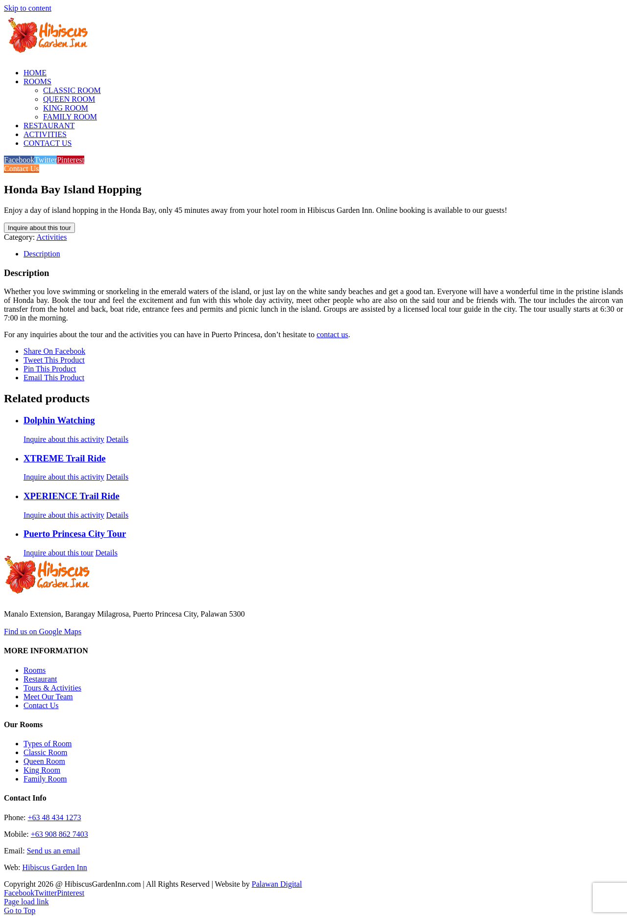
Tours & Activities (52, 688)
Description (42, 254)
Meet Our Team (48, 696)
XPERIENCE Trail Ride (72, 496)
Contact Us (41, 705)
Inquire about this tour (39, 227)
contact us (332, 334)
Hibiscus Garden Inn (54, 867)
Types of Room (48, 743)
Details (117, 439)
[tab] (323, 254)
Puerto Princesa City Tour (75, 533)
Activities (51, 237)
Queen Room (44, 761)
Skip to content (27, 8)
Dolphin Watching (59, 420)
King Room (42, 770)
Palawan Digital (277, 884)
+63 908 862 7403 (59, 834)
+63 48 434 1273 (54, 817)
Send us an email (53, 851)
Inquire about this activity (64, 439)
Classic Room (45, 752)
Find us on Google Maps (42, 631)
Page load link (26, 901)
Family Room (45, 779)
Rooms (35, 670)
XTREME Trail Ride (65, 458)
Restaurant (40, 679)
